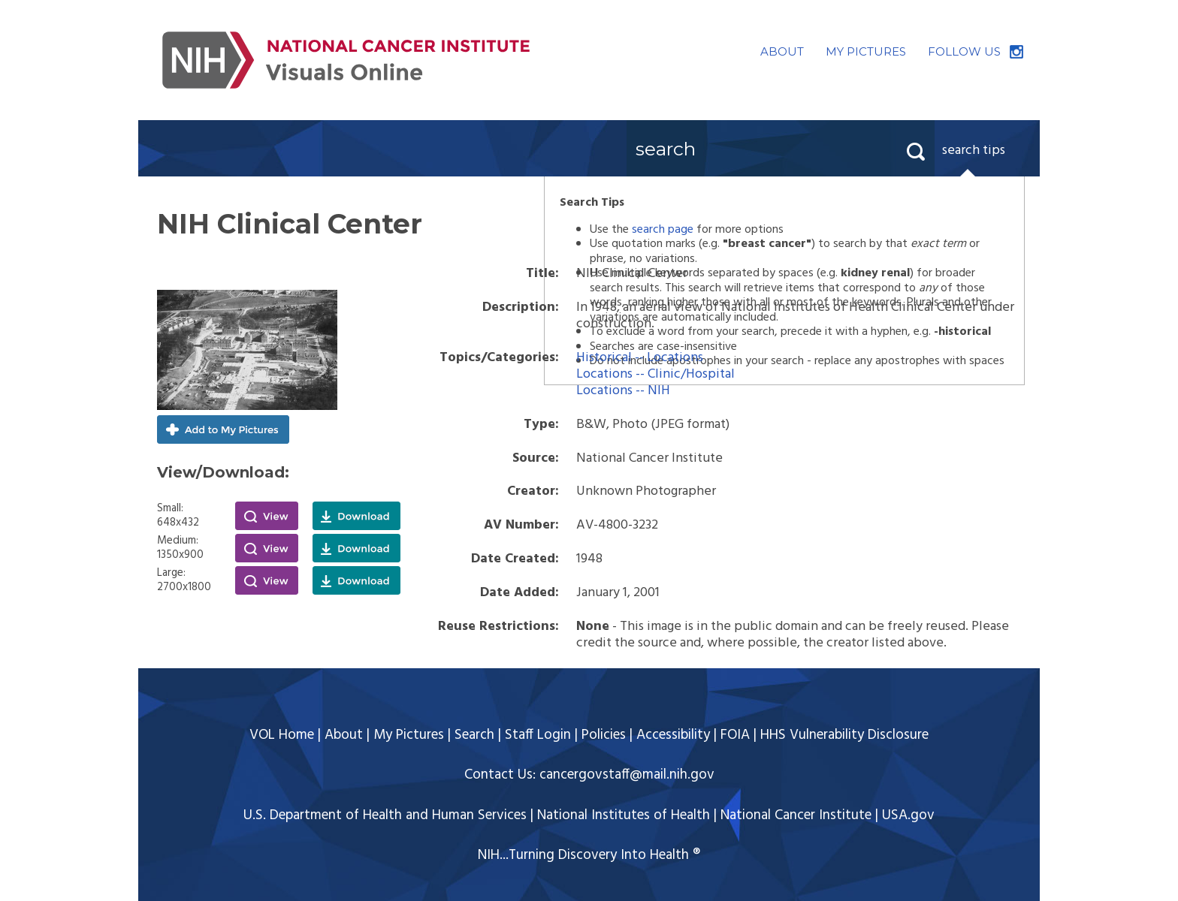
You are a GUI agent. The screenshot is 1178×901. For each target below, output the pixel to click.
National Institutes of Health (623, 815)
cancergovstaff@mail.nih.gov (626, 775)
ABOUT (782, 51)
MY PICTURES (866, 51)
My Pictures (408, 735)
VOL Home (281, 735)
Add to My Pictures (223, 429)
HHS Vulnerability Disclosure (844, 735)
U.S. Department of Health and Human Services (385, 815)
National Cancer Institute (795, 815)
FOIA (735, 735)
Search (474, 735)
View (266, 516)
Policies (603, 735)
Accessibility (673, 735)
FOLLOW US (964, 51)
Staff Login (538, 735)
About (344, 735)
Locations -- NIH (623, 391)
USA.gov (908, 815)
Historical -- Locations (639, 358)
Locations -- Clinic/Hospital (655, 374)
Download (356, 516)
